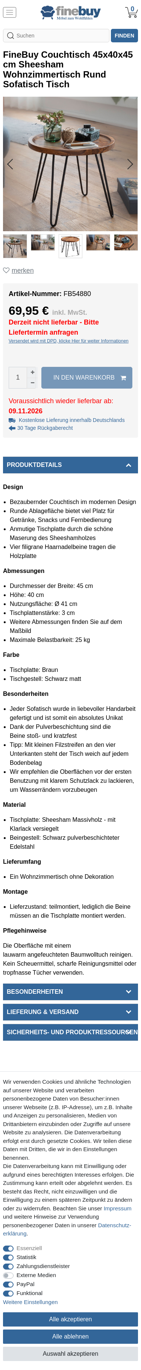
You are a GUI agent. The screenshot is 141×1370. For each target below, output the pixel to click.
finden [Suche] (124, 36)
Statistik (26, 1257)
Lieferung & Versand (43, 1012)
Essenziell (29, 1248)
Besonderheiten (35, 992)
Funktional (29, 1293)
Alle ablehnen (70, 1336)
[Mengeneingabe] (18, 378)
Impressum (118, 1208)
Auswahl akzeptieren (71, 1354)
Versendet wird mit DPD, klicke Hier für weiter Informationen (69, 341)
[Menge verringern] (32, 383)
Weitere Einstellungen (30, 1302)
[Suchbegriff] (56, 35)
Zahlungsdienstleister (43, 1266)
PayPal (26, 1284)
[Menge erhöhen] (32, 372)
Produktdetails (34, 465)
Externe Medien (36, 1275)
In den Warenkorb (89, 377)
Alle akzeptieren (70, 1319)
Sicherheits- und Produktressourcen (72, 1032)
